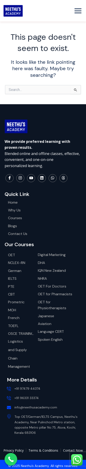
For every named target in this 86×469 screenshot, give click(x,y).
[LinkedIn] (42, 178)
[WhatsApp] (53, 178)
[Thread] (63, 178)
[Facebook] (10, 178)
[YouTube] (31, 178)
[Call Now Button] (11, 459)
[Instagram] (20, 178)
